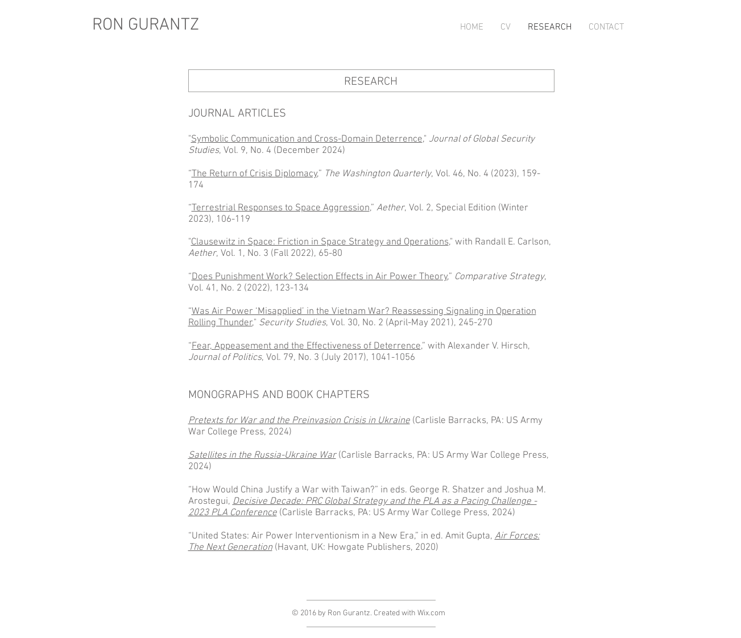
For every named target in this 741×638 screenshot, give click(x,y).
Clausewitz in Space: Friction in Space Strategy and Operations (320, 242)
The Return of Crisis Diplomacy (254, 174)
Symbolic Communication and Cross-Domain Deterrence (307, 139)
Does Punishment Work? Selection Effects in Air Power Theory (320, 277)
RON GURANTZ (145, 25)
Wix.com (431, 613)
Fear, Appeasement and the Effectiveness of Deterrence (306, 346)
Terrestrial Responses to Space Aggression (281, 208)
